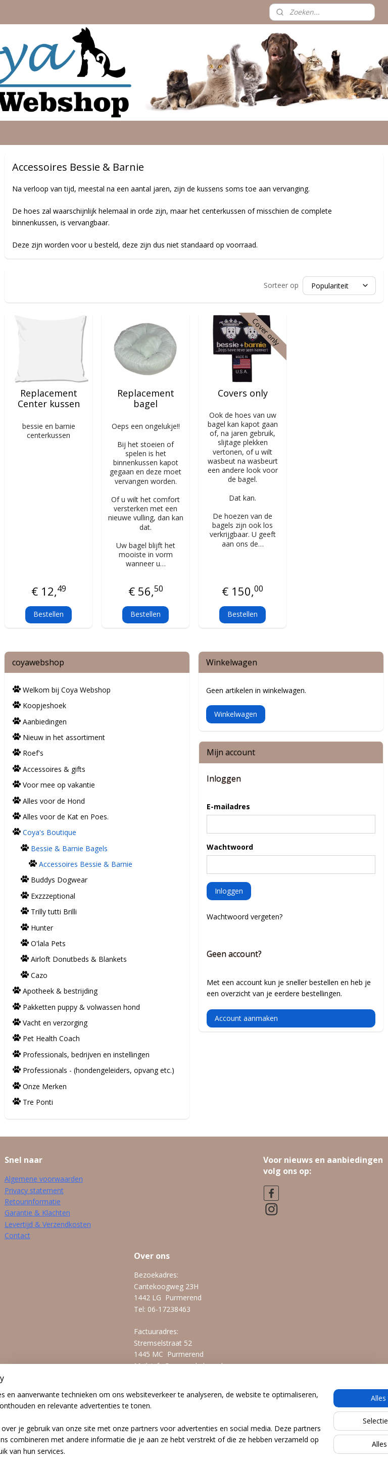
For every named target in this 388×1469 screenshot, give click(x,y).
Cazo (39, 973)
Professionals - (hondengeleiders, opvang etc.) (98, 1068)
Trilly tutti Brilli (54, 910)
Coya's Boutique (49, 831)
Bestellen (48, 612)
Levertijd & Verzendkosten (48, 1223)
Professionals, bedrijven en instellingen (86, 1053)
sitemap (156, 1450)
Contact (17, 1234)
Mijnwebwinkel (303, 1450)
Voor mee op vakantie (59, 783)
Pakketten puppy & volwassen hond (81, 1005)
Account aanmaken (246, 1016)
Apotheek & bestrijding (60, 989)
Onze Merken (45, 1085)
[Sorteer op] (339, 284)
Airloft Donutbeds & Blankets (79, 957)
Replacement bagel (145, 397)
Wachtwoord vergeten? (244, 915)
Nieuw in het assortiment (64, 736)
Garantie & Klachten (37, 1211)
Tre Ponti (38, 1100)
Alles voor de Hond (54, 799)
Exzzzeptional (53, 894)
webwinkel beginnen (215, 1450)
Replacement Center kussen (49, 397)
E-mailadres (228, 805)
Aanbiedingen (45, 720)
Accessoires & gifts (54, 767)
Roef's (33, 751)
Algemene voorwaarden (44, 1177)
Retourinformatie (33, 1200)
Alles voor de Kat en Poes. (66, 815)
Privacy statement (34, 1189)
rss (177, 1450)
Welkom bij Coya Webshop (67, 688)
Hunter (42, 926)
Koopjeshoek (44, 704)
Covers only (243, 391)
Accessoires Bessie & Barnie (85, 862)
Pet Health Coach (51, 1037)
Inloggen (229, 889)
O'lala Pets (48, 942)
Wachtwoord (230, 845)
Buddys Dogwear (59, 878)
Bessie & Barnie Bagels (69, 847)
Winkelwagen (235, 712)
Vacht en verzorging (55, 1021)
